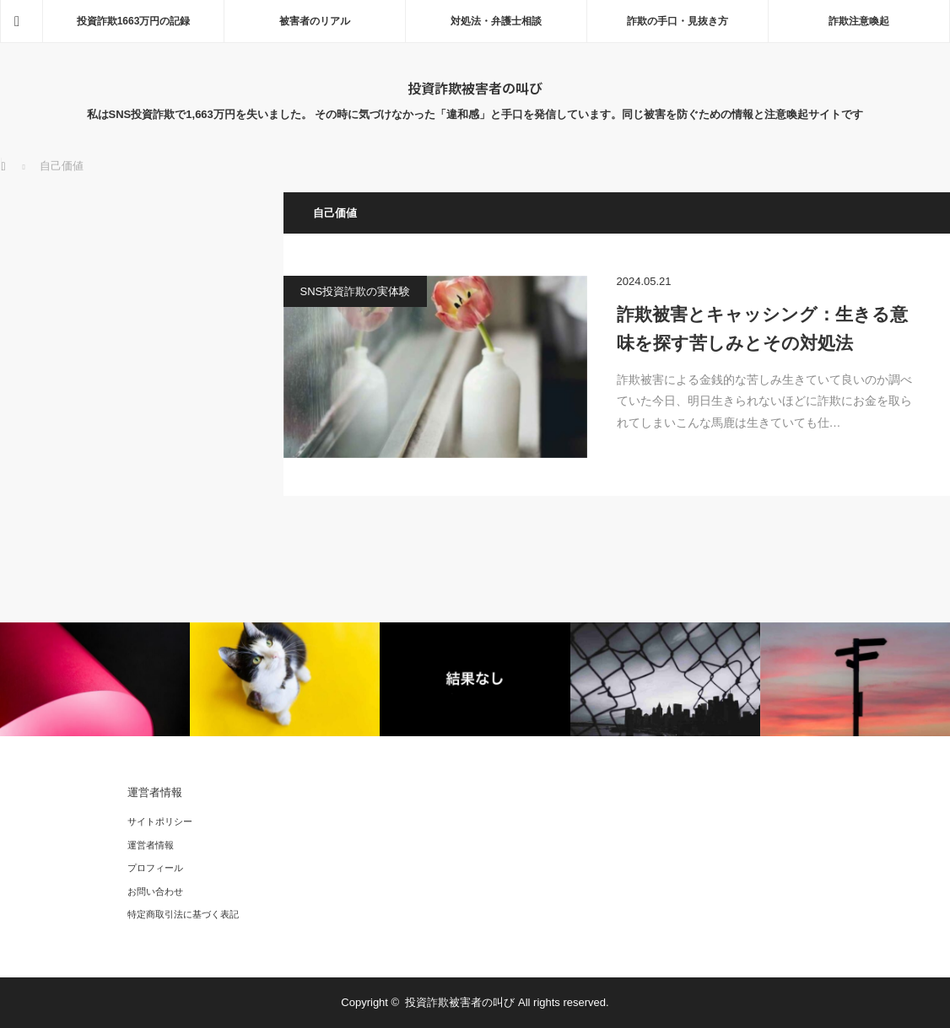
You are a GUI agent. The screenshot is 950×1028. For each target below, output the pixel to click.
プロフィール (155, 868)
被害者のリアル (314, 21)
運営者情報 (150, 845)
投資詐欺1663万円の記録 (134, 21)
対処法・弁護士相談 (496, 21)
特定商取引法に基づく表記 (183, 914)
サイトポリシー (159, 821)
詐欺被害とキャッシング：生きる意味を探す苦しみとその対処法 (762, 328)
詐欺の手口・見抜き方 (677, 21)
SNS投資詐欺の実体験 (355, 291)
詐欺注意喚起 (859, 21)
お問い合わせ (155, 891)
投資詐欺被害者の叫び (475, 88)
